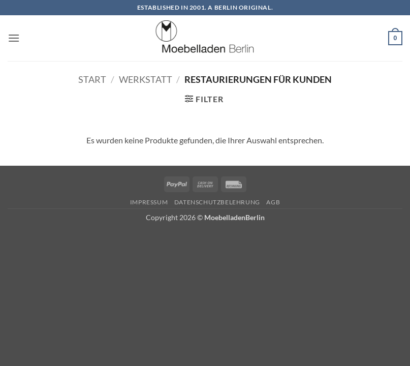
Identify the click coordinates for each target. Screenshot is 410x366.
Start (92, 79)
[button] (14, 37)
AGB (273, 202)
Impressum (149, 202)
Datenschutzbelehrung (217, 202)
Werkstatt (145, 79)
